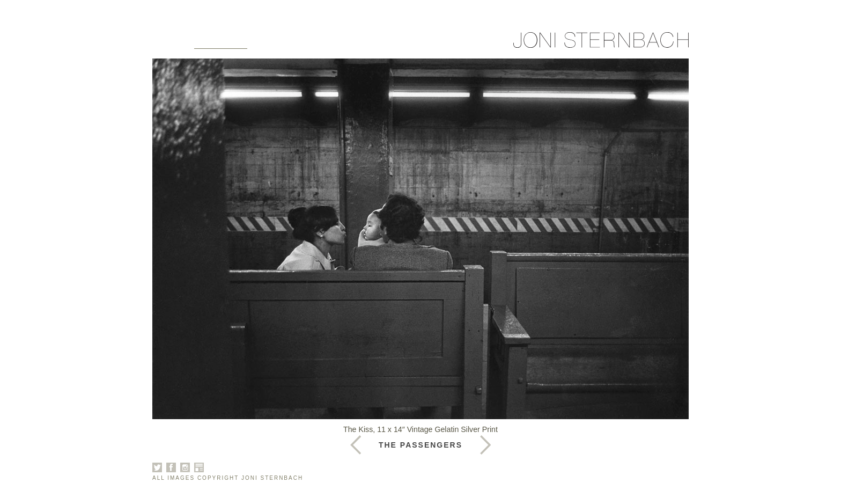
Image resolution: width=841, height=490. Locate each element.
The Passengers (420, 445)
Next (355, 445)
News (369, 44)
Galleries (220, 44)
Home (166, 44)
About (278, 44)
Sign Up (475, 44)
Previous (485, 445)
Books (325, 44)
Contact (420, 44)
